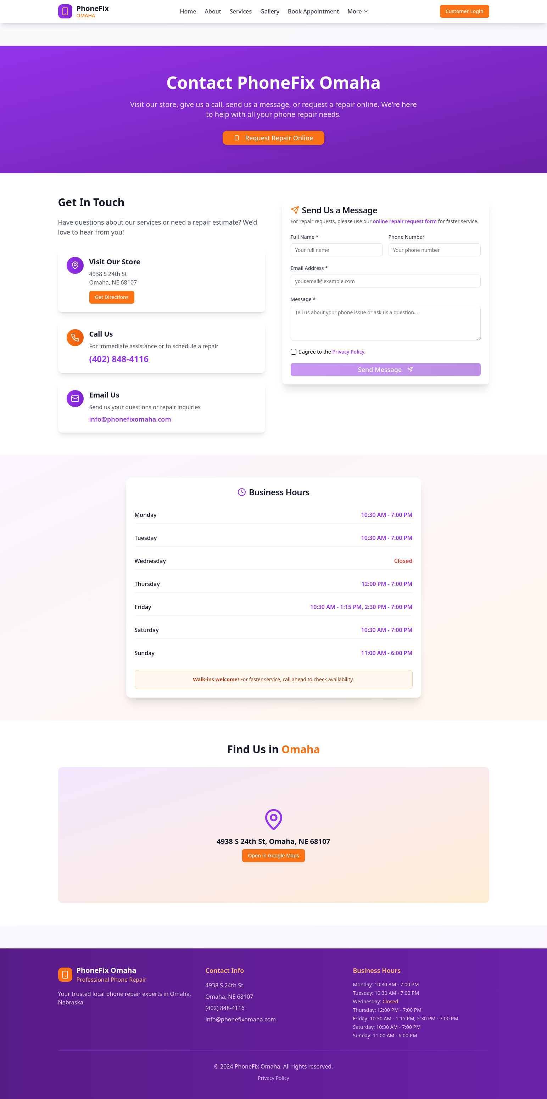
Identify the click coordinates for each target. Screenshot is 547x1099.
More (358, 11)
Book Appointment (313, 11)
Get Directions (112, 297)
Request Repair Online (273, 138)
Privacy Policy (348, 351)
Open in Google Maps (273, 855)
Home (188, 11)
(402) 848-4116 (119, 359)
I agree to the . (332, 351)
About (213, 11)
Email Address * (309, 268)
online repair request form (405, 221)
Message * (303, 299)
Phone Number (407, 236)
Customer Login (465, 11)
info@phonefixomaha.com (130, 419)
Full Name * (305, 236)
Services (241, 11)
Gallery (269, 11)
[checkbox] (293, 352)
